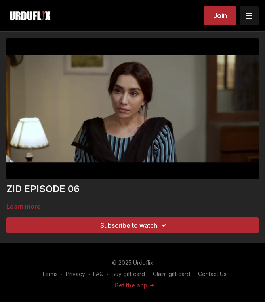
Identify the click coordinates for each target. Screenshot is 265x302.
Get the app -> (134, 285)
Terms (50, 273)
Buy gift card (128, 273)
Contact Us (212, 273)
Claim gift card (171, 273)
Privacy (75, 273)
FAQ (98, 273)
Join (220, 15)
